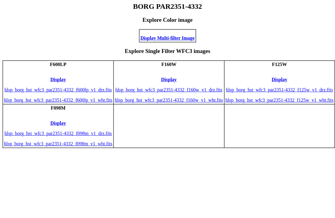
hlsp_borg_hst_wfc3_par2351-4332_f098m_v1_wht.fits (58, 143)
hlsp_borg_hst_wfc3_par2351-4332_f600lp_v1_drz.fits (58, 89)
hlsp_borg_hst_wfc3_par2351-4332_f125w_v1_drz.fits (279, 89)
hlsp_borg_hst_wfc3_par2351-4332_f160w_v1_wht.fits (169, 100)
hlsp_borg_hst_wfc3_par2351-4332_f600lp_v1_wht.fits (58, 100)
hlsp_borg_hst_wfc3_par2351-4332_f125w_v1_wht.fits (279, 100)
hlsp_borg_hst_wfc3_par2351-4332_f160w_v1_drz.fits (168, 89)
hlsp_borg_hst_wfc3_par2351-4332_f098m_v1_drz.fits (58, 133)
